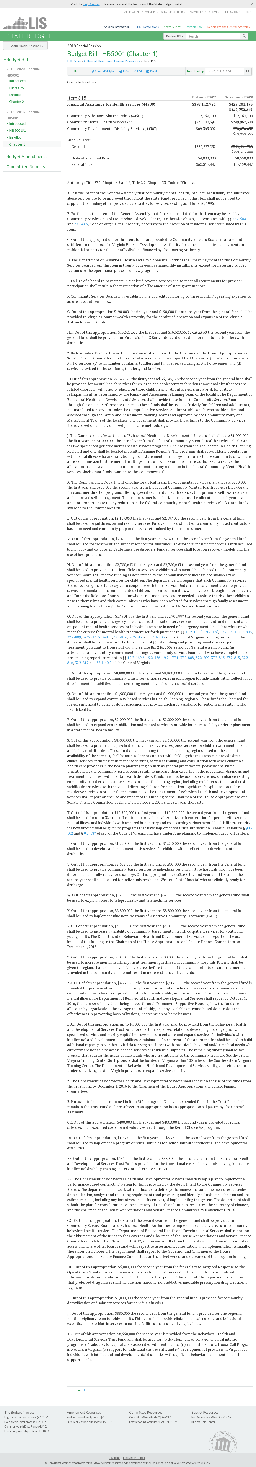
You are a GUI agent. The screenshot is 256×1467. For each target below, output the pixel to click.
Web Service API (222, 1417)
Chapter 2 (16, 101)
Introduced (17, 81)
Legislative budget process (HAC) (24, 1417)
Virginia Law (194, 27)
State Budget (173, 27)
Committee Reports (25, 166)
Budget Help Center (203, 1422)
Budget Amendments (26, 156)
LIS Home (114, 1457)
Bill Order (74, 61)
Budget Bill (174, 36)
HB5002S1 (17, 87)
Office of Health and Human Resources (112, 61)
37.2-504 (239, 218)
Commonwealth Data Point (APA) (24, 1426)
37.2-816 (120, 637)
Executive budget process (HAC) (23, 1422)
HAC (157, 1417)
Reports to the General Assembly (228, 27)
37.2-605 (81, 224)
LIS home (212, 12)
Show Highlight (103, 71)
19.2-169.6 (193, 631)
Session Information (117, 27)
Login (248, 12)
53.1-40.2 (157, 637)
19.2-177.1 (228, 631)
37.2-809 (74, 637)
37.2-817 (135, 637)
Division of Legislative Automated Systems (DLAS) (180, 1463)
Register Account (231, 12)
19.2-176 (211, 631)
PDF (138, 71)
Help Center (91, 4)
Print (124, 71)
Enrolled (15, 94)
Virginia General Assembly (140, 12)
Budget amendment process (84, 1417)
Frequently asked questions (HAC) (88, 1422)
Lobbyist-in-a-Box (134, 1457)
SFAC (164, 1417)
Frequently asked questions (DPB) (25, 1431)
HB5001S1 (17, 130)
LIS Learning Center (171, 12)
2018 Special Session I (27, 46)
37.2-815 (105, 637)
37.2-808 (245, 631)
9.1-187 (90, 833)
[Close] (252, 4)
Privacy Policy (195, 12)
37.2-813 (89, 637)
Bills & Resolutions (147, 27)
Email (151, 71)
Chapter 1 (17, 144)
